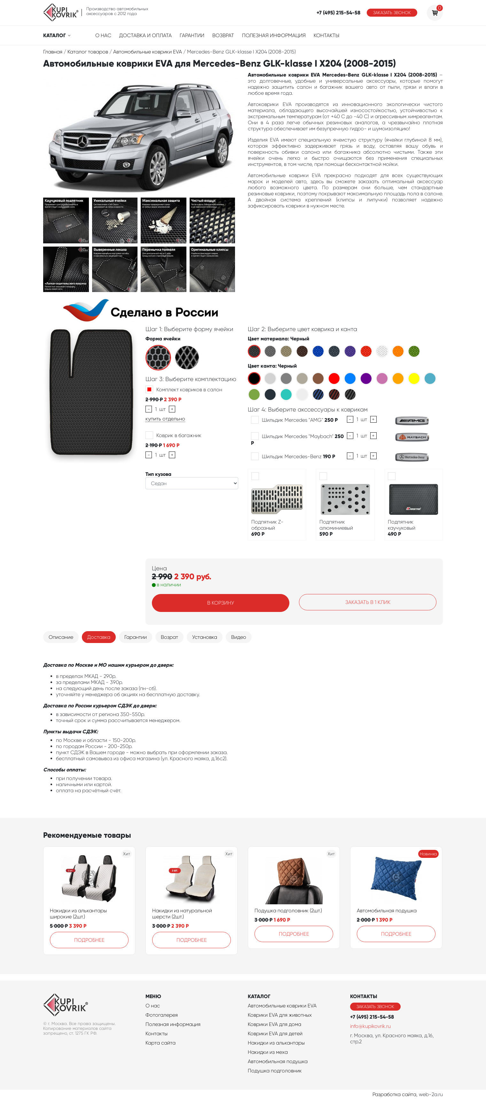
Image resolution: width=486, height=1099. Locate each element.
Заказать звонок (392, 12)
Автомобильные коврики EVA (282, 1006)
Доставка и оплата (145, 35)
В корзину (220, 603)
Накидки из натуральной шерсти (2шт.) (182, 914)
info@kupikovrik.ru (370, 1026)
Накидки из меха (268, 1052)
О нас (103, 35)
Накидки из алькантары (276, 1043)
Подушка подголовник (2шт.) (288, 911)
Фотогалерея (161, 1015)
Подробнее (89, 940)
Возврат (223, 35)
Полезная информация (274, 35)
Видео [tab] (238, 637)
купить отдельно (165, 419)
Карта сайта (160, 1043)
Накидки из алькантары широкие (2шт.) (78, 914)
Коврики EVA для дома (274, 1024)
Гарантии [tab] (135, 637)
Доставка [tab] (98, 637)
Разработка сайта (394, 1094)
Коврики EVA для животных (280, 1015)
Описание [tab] (61, 637)
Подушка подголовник (275, 1071)
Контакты (326, 35)
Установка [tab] (204, 637)
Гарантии (192, 35)
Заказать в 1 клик (367, 602)
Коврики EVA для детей (275, 1033)
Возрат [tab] (169, 637)
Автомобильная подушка (387, 911)
